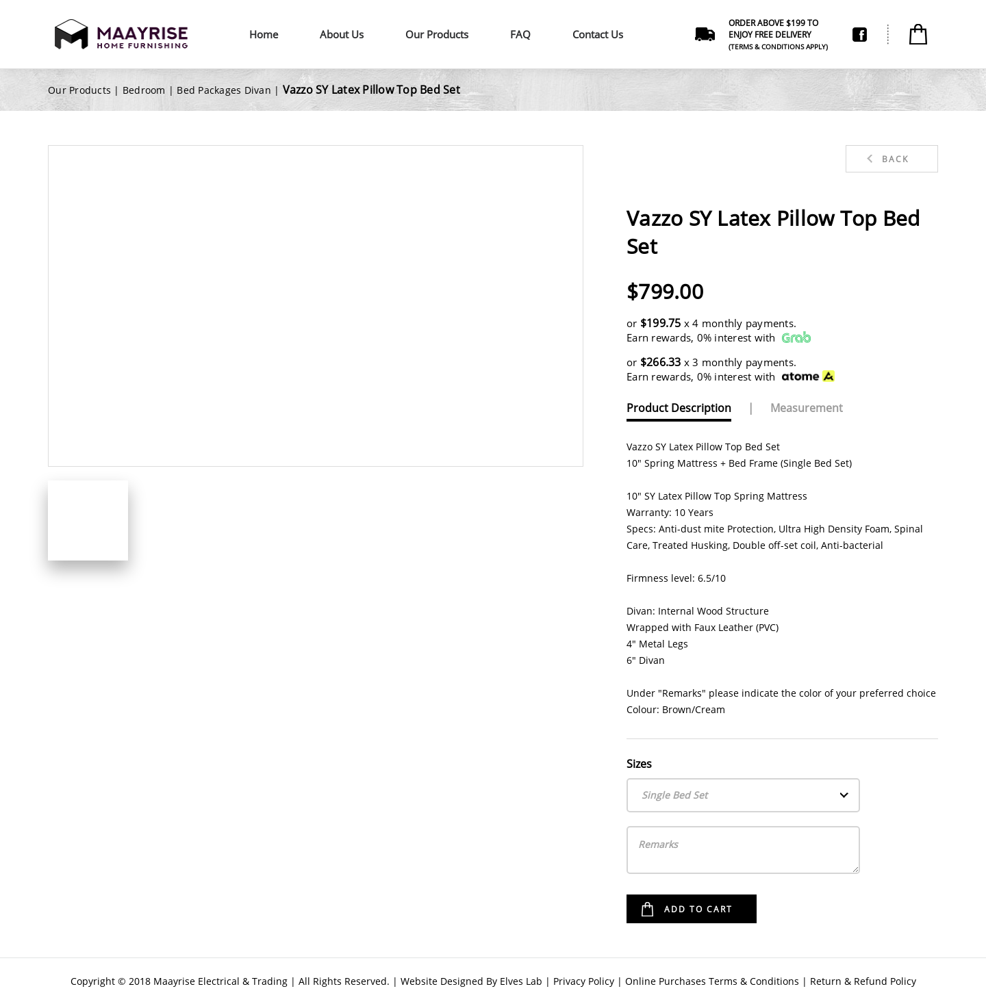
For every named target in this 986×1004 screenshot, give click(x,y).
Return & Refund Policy (863, 981)
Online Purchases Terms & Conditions (712, 981)
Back (895, 159)
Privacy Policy (583, 981)
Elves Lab (521, 981)
